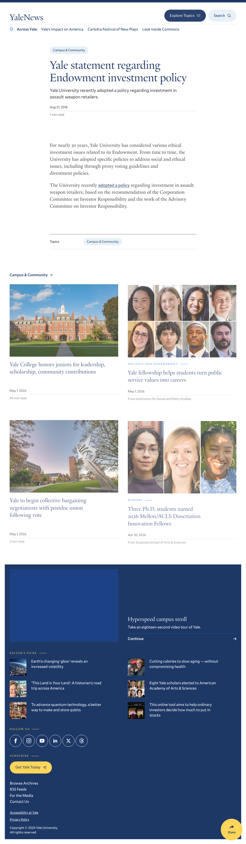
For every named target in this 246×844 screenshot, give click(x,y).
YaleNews (26, 18)
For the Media (21, 795)
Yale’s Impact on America (62, 29)
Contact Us (19, 801)
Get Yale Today (30, 767)
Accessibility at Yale (24, 812)
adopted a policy (114, 189)
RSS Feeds (18, 789)
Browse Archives (24, 783)
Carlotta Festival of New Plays (113, 29)
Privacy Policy (19, 819)
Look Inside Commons (160, 29)
